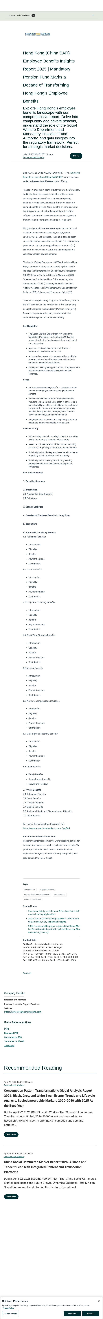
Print (6, 1029)
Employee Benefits (47, 890)
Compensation (29, 890)
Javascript (9, 1045)
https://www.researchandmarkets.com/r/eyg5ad (46, 828)
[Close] (99, 1301)
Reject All (91, 1314)
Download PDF (11, 1033)
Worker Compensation (32, 899)
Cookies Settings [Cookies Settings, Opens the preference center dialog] (10, 1314)
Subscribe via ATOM (14, 1041)
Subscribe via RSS (13, 1037)
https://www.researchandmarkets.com (22, 1012)
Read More (11, 1134)
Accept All (72, 1314)
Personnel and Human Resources (36, 895)
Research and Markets (33, 157)
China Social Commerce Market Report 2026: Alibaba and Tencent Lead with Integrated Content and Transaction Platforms (45, 1167)
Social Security (59, 895)
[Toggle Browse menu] (93, 15)
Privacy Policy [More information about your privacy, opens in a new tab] (8, 1308)
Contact (26, 973)
